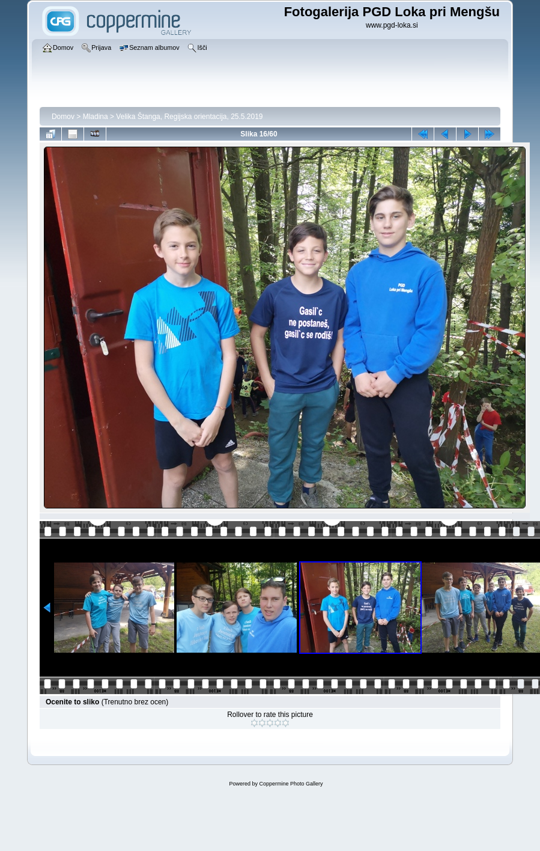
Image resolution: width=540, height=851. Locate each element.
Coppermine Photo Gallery (291, 784)
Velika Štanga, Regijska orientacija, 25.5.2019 (189, 116)
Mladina (95, 116)
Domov (63, 116)
